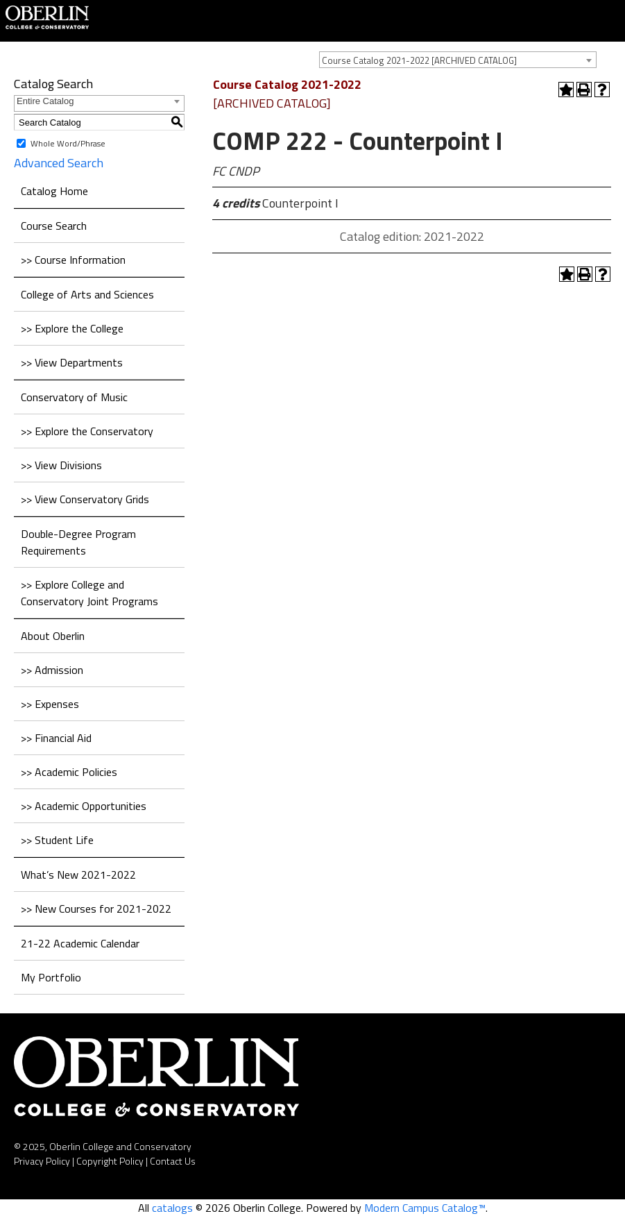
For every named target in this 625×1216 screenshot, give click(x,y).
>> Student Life (57, 839)
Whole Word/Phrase (68, 143)
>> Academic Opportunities (83, 805)
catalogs (172, 1207)
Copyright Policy (110, 1161)
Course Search (54, 225)
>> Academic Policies (69, 771)
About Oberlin (53, 635)
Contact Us (173, 1161)
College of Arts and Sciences (87, 294)
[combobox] (458, 59)
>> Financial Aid (56, 737)
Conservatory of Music (74, 397)
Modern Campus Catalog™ (425, 1207)
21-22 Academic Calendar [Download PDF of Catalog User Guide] (80, 943)
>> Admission (52, 669)
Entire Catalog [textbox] (45, 101)
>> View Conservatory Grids (85, 499)
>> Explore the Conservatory (87, 431)
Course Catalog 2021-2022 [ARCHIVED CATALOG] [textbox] (419, 60)
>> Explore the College (72, 328)
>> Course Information (73, 259)
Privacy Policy (42, 1161)
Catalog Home (54, 191)
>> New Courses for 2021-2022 (96, 908)
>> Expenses (50, 703)
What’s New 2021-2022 (78, 874)
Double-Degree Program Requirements (78, 542)
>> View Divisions (61, 465)
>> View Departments (72, 362)
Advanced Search (58, 162)
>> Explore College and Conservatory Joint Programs (89, 592)
